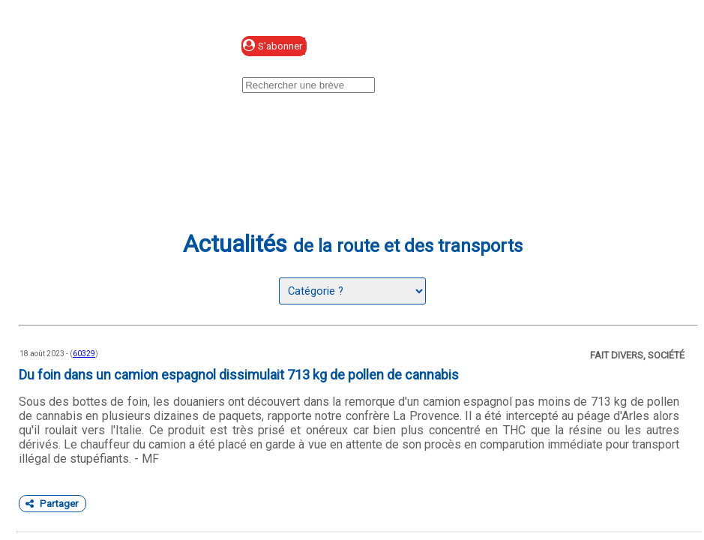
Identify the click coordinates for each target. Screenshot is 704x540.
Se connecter (406, 46)
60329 (84, 354)
